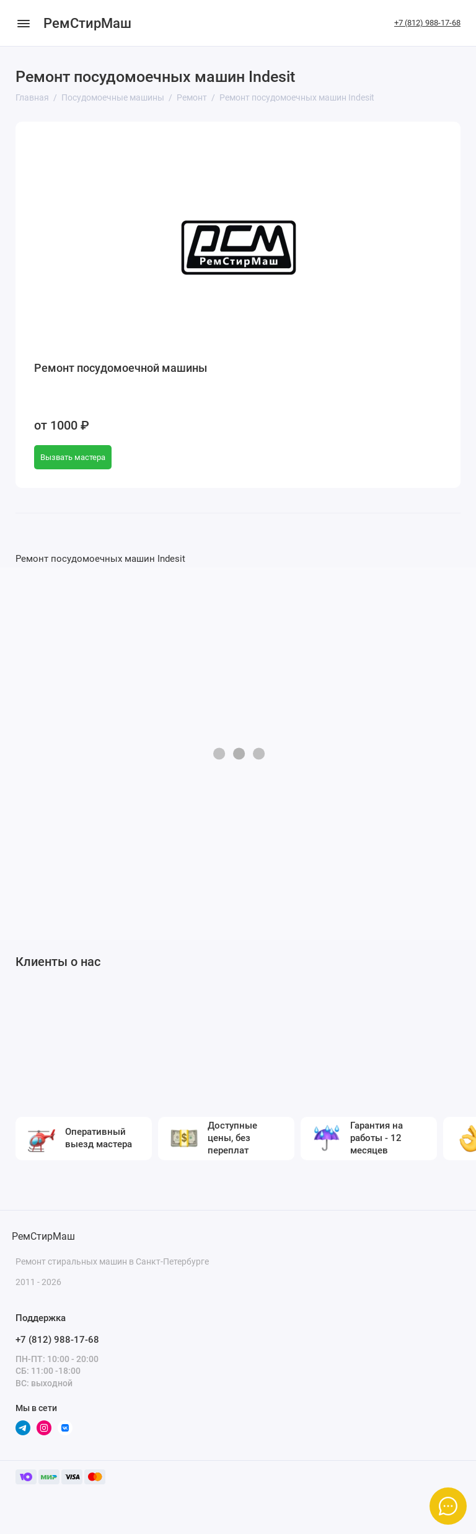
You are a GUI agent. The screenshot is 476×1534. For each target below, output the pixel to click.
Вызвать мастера (72, 457)
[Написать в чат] (448, 1506)
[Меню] (23, 23)
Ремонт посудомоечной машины (120, 367)
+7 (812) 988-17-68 (427, 22)
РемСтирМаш (87, 23)
